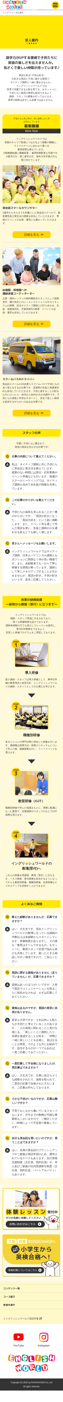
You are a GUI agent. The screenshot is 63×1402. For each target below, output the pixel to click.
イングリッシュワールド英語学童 (22, 1318)
